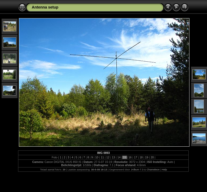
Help (164, 169)
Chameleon (153, 169)
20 (152, 157)
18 (141, 157)
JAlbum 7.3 (137, 169)
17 (135, 157)
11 (102, 157)
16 (130, 157)
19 (146, 157)
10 (96, 157)
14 (119, 157)
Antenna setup (45, 7)
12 (107, 157)
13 (113, 157)
